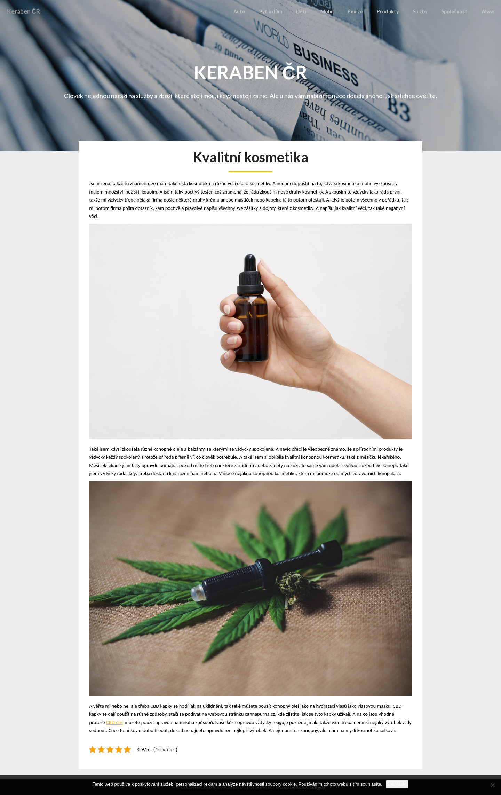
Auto (248, 11)
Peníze (359, 11)
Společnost (455, 11)
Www (488, 11)
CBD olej (115, 722)
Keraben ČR (26, 11)
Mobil (333, 11)
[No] (492, 784)
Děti (308, 11)
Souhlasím (397, 784)
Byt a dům (278, 11)
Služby (422, 11)
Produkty (391, 11)
